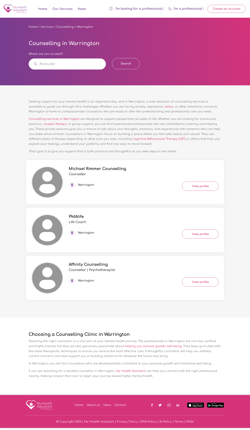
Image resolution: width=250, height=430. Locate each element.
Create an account (226, 9)
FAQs (190, 423)
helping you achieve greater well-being (153, 348)
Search (126, 65)
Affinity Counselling (88, 266)
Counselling (65, 29)
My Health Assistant (130, 373)
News (82, 10)
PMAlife (76, 218)
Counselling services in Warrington (54, 121)
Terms (179, 423)
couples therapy (54, 126)
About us (93, 407)
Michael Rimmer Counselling (97, 171)
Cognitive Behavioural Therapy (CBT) (159, 141)
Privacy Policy (127, 423)
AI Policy (165, 423)
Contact (120, 407)
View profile (200, 188)
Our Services (62, 10)
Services (47, 29)
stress (169, 108)
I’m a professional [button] (186, 9)
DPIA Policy (148, 423)
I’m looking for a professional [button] (136, 9)
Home (42, 10)
